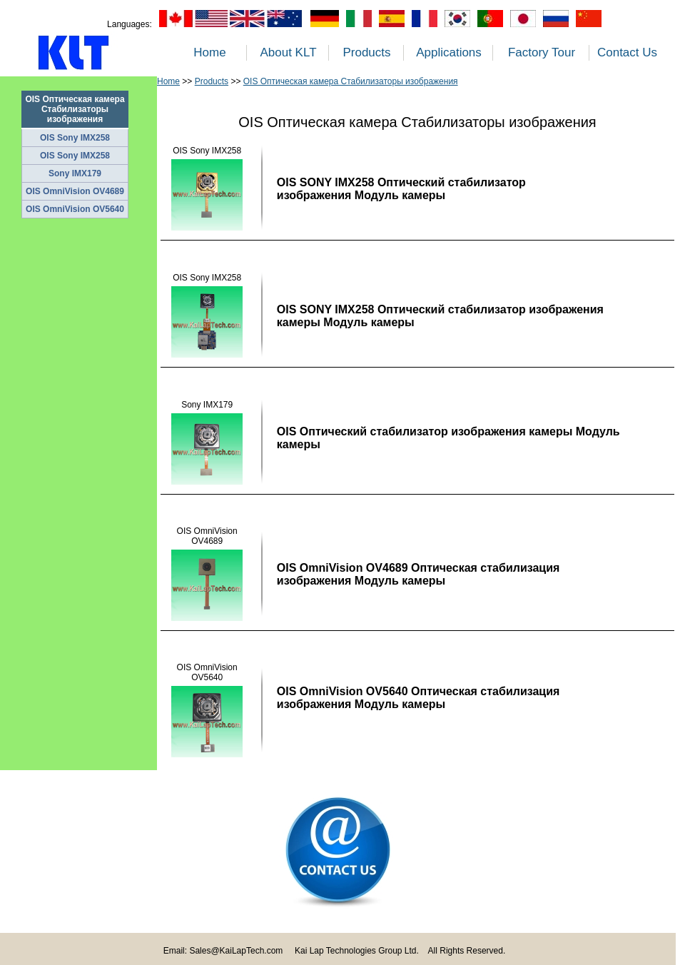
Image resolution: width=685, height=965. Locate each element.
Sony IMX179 (75, 173)
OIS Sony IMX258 (75, 138)
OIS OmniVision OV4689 (75, 191)
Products (366, 52)
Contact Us (627, 52)
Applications (449, 52)
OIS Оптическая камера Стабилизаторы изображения (350, 81)
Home (209, 52)
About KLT (288, 52)
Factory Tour (541, 52)
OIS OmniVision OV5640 (75, 209)
